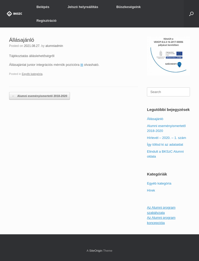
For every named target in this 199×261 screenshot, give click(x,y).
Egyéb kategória (32, 73)
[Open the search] (191, 13)
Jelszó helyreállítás (83, 7)
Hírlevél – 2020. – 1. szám (166, 138)
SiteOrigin (95, 250)
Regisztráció (46, 21)
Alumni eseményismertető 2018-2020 (39, 96)
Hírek (151, 190)
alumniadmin (54, 46)
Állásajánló (155, 119)
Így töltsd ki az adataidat (165, 144)
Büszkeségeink (128, 7)
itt (81, 65)
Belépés (43, 7)
